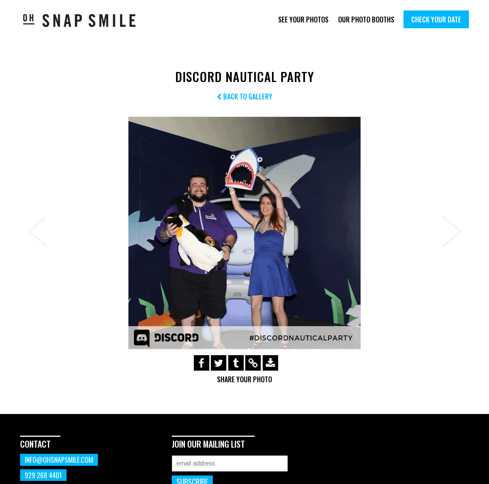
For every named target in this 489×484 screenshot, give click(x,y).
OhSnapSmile (85, 20)
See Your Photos (303, 19)
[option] (244, 232)
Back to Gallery (244, 96)
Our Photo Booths (366, 19)
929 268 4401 (43, 475)
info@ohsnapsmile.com (59, 460)
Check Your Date (436, 19)
